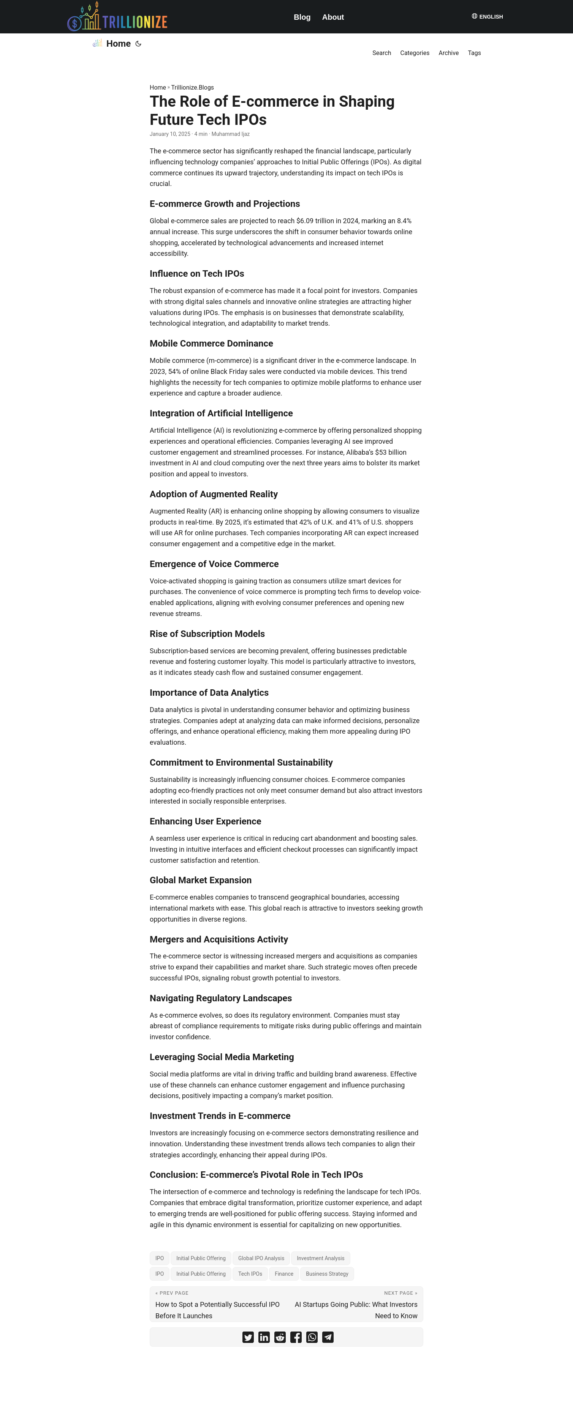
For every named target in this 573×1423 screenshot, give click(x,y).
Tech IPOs (250, 1274)
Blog (302, 17)
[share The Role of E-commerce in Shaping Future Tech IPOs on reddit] (280, 1339)
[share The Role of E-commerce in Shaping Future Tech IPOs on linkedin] (264, 1339)
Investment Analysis (320, 1258)
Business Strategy (327, 1274)
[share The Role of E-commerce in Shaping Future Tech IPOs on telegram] (328, 1339)
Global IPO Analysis (261, 1258)
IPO (159, 1258)
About (333, 17)
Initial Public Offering (201, 1258)
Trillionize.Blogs (192, 87)
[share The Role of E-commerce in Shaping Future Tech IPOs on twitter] (248, 1339)
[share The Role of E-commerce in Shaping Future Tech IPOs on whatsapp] (312, 1339)
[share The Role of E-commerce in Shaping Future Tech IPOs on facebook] (296, 1339)
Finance (284, 1274)
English (487, 16)
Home (111, 43)
